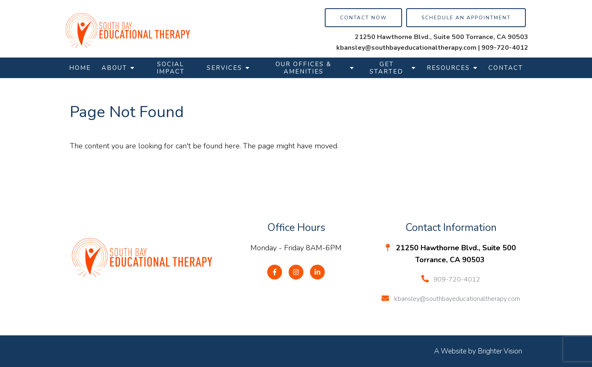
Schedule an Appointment (466, 17)
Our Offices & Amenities (303, 68)
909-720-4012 (504, 47)
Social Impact (171, 68)
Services (224, 68)
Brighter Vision (500, 351)
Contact (505, 68)
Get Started (386, 68)
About (114, 68)
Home (80, 68)
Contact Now (363, 17)
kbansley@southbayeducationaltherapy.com (406, 47)
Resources (448, 68)
